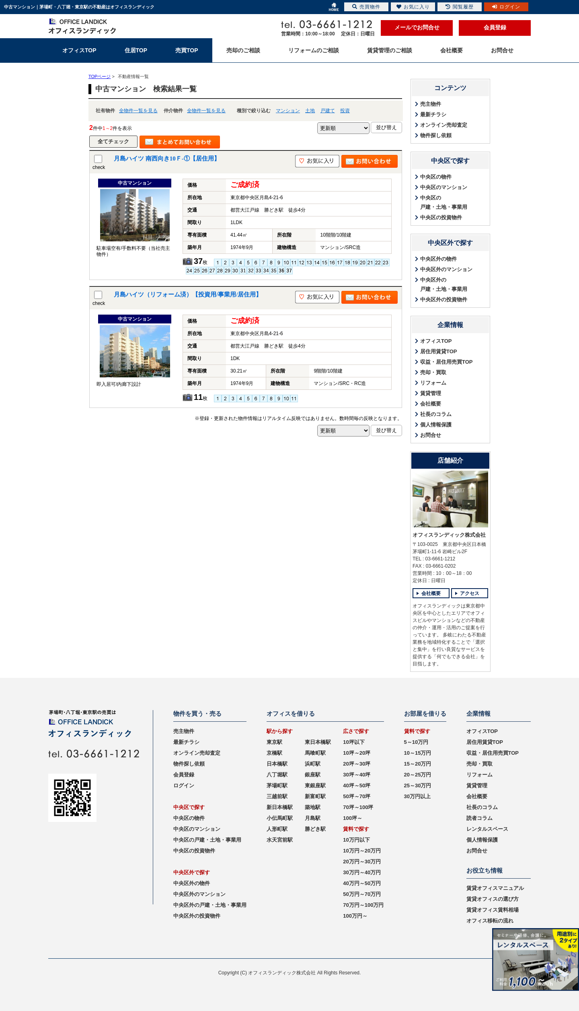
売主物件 (430, 104)
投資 (345, 110)
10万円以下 (356, 840)
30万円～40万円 (362, 872)
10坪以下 (353, 742)
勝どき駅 (315, 829)
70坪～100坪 (358, 807)
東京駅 (274, 742)
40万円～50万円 (362, 883)
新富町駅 (315, 796)
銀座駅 (312, 775)
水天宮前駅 (280, 840)
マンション (288, 110)
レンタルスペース (487, 829)
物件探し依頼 (436, 135)
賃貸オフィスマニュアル (495, 888)
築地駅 (312, 807)
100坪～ (352, 818)
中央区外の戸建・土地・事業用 (443, 284)
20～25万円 (417, 775)
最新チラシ (433, 114)
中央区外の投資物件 (443, 300)
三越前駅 (277, 796)
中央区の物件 (436, 177)
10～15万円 (417, 753)
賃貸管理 (430, 393)
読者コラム (479, 818)
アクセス (469, 593)
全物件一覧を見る (138, 110)
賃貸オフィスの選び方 (492, 899)
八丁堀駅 (277, 775)
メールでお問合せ (416, 27)
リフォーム (433, 383)
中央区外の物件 (438, 259)
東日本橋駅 (318, 742)
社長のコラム (436, 414)
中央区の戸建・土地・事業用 (443, 202)
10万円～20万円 (362, 851)
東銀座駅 (315, 785)
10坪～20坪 (356, 753)
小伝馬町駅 (280, 818)
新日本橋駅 (280, 807)
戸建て (327, 110)
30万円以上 (417, 796)
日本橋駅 (277, 764)
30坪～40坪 (356, 775)
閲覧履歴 (460, 7)
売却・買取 (433, 372)
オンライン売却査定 (443, 125)
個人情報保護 (436, 425)
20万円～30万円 (362, 862)
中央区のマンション (443, 187)
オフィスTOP (436, 341)
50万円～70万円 (362, 894)
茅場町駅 (277, 785)
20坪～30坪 (356, 764)
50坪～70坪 (356, 796)
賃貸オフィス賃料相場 (492, 910)
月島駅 (312, 818)
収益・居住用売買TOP (446, 362)
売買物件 (366, 7)
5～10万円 (416, 742)
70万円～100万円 (363, 905)
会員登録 (495, 27)
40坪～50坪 (356, 785)
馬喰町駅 (315, 753)
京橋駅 (274, 753)
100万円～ (355, 916)
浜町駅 (312, 764)
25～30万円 (417, 785)
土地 (310, 110)
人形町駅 (277, 829)
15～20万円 (417, 764)
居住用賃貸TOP (438, 351)
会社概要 (430, 404)
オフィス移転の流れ (489, 921)
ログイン (183, 785)
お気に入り (413, 7)
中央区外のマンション (446, 269)
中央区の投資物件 (441, 217)
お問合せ (430, 435)
